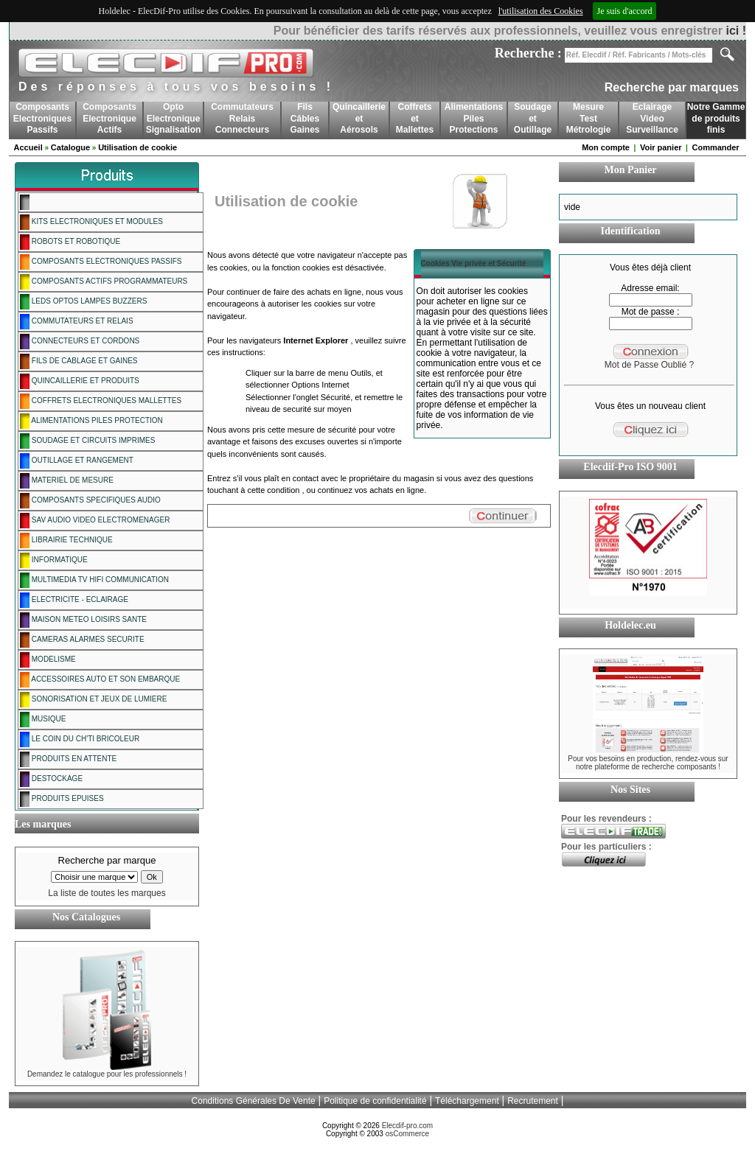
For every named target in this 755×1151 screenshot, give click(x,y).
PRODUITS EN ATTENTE (68, 759)
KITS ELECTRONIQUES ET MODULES (91, 222)
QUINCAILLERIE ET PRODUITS (79, 381)
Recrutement (532, 1101)
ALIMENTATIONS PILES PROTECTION (91, 421)
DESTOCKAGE (51, 779)
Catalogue (70, 147)
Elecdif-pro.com (407, 1126)
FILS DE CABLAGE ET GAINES (79, 361)
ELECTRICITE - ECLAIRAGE (74, 600)
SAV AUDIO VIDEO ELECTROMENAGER (95, 520)
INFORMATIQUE (54, 560)
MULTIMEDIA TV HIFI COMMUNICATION (94, 580)
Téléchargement (467, 1101)
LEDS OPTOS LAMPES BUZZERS (83, 301)
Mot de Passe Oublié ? (649, 365)
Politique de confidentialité (375, 1101)
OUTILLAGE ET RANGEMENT (76, 461)
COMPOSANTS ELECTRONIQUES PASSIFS (101, 262)
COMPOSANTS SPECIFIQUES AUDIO (90, 500)
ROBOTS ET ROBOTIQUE (70, 242)
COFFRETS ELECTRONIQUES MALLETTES (100, 401)
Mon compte (606, 147)
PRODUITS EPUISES (62, 799)
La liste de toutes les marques (106, 893)
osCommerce (407, 1134)
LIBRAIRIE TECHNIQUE (66, 540)
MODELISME (48, 660)
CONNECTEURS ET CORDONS (79, 341)
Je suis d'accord (625, 11)
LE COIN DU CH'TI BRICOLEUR (79, 739)
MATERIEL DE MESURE (67, 481)
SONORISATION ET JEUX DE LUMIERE (93, 699)
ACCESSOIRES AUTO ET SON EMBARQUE (100, 680)
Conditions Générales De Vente (254, 1101)
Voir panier (661, 147)
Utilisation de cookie (137, 147)
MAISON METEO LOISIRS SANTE (83, 620)
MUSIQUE (43, 719)
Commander (715, 147)
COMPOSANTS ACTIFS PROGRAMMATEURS (103, 282)
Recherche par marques (672, 87)
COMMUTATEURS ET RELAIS (76, 321)
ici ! (736, 30)
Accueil (28, 147)
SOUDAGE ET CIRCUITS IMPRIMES (87, 441)
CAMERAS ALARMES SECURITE (82, 640)
